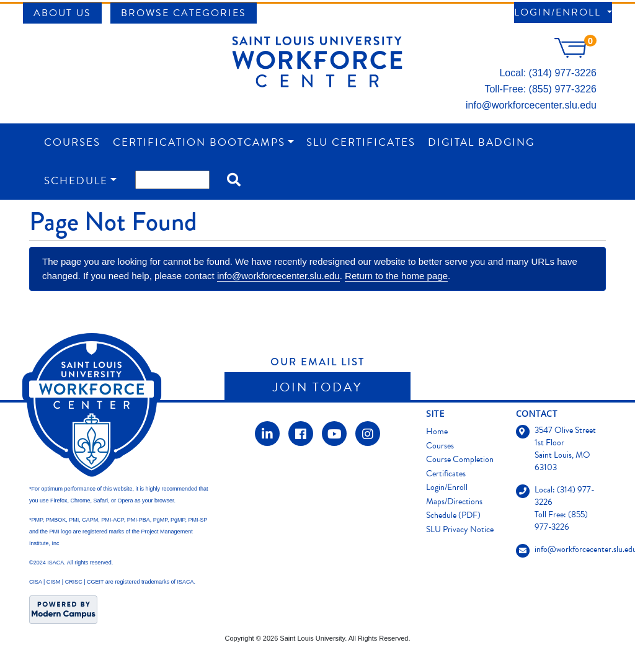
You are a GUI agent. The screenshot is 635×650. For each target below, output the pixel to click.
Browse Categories (183, 13)
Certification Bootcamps (199, 142)
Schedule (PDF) (453, 515)
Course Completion (460, 459)
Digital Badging (481, 142)
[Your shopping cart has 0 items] (575, 54)
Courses (72, 142)
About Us (62, 13)
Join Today (317, 387)
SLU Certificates (360, 142)
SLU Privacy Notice (460, 529)
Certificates (446, 473)
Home (437, 431)
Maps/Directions (454, 501)
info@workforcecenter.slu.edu (531, 105)
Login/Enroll (559, 12)
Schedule (76, 181)
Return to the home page (396, 275)
